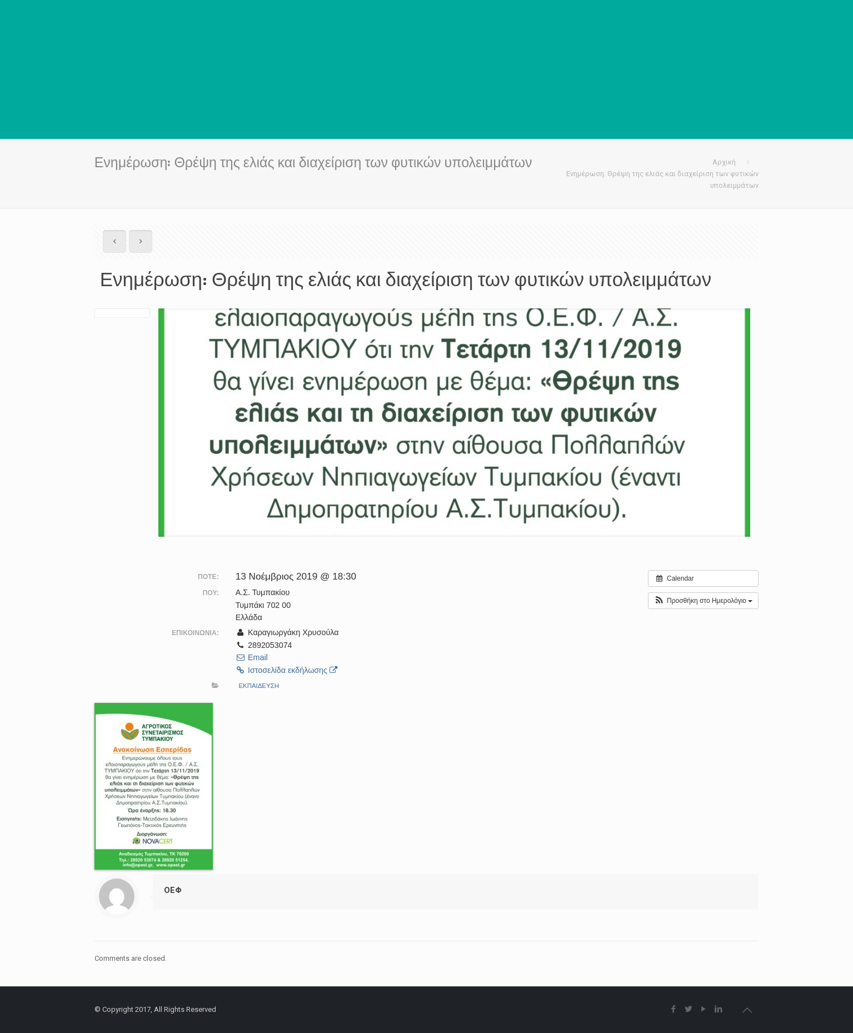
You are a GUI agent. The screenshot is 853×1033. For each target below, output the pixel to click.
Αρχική (724, 162)
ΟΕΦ (173, 890)
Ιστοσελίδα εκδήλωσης (286, 670)
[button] (704, 600)
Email (252, 657)
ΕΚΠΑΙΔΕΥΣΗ (258, 685)
